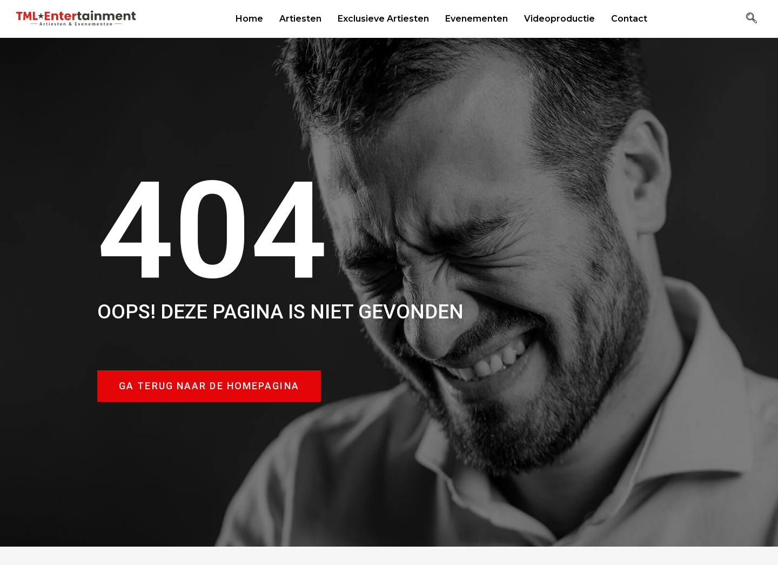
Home (249, 19)
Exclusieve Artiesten (383, 19)
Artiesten (300, 19)
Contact (629, 19)
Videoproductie (559, 19)
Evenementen (476, 19)
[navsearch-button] (751, 19)
